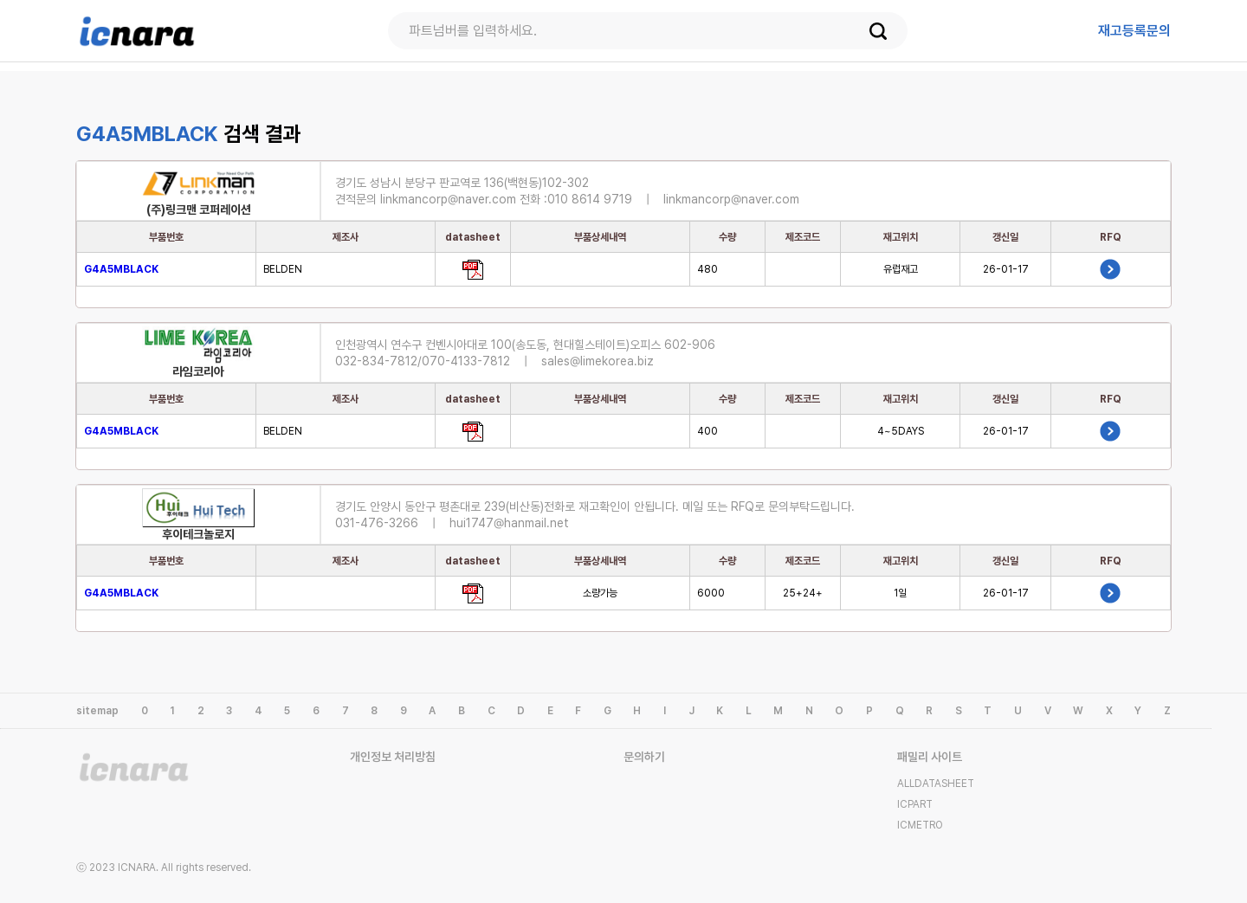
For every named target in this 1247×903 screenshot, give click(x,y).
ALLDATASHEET (935, 783)
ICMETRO (920, 825)
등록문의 (1134, 31)
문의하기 (644, 757)
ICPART (915, 804)
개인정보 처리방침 (393, 757)
